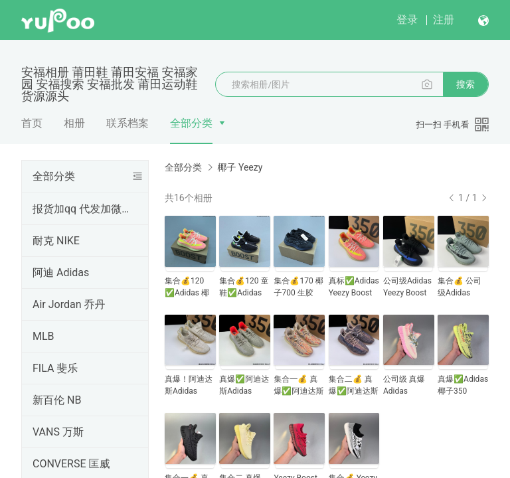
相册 (74, 123)
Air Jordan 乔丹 (69, 304)
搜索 (465, 84)
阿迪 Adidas (61, 272)
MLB (43, 336)
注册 (443, 19)
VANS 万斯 (58, 432)
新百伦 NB (57, 400)
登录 (407, 19)
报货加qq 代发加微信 (82, 208)
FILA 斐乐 (55, 368)
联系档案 (127, 123)
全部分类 (191, 123)
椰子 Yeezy (239, 167)
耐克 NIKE (56, 240)
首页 (31, 123)
